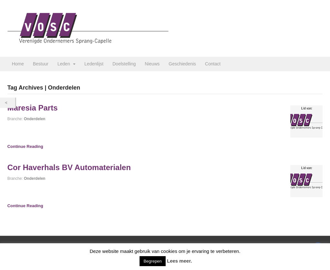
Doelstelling (124, 63)
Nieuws (152, 63)
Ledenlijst (93, 63)
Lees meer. (179, 261)
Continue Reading (25, 146)
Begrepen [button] (152, 261)
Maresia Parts (32, 107)
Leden (63, 63)
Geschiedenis (182, 63)
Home (18, 63)
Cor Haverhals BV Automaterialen (69, 167)
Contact (212, 63)
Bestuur (40, 63)
